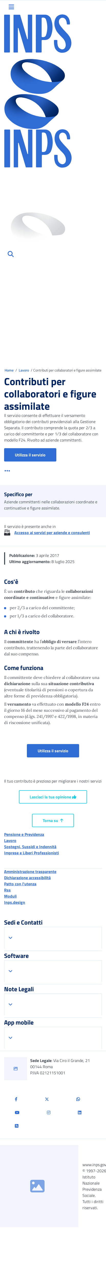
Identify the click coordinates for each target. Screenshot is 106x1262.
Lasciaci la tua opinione (53, 797)
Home (9, 370)
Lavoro (24, 370)
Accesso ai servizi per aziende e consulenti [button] (52, 532)
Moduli (10, 896)
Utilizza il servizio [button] (35, 455)
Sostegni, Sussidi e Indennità (30, 847)
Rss (7, 890)
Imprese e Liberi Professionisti (31, 853)
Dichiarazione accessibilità (27, 878)
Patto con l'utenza (20, 884)
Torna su (53, 820)
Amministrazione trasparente (30, 871)
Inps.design (14, 902)
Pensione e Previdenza (24, 834)
